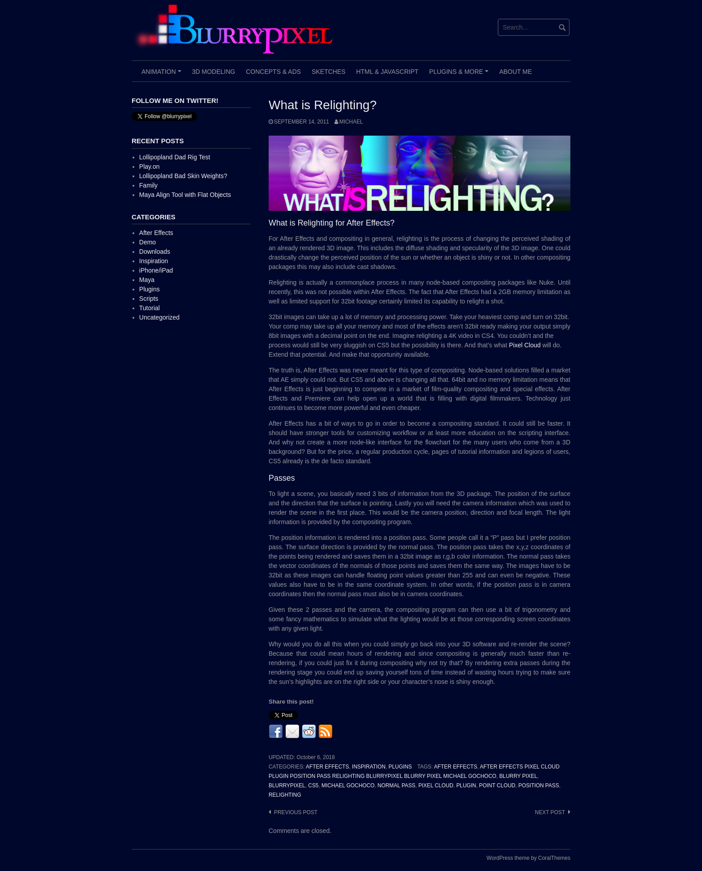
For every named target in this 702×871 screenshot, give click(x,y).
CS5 (313, 785)
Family (148, 185)
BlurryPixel (287, 785)
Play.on (149, 166)
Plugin (466, 785)
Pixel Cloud (525, 345)
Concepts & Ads (273, 71)
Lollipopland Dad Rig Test (174, 157)
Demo (147, 242)
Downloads (154, 251)
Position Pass (538, 785)
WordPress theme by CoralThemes (528, 858)
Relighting (285, 795)
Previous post (295, 812)
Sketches (328, 71)
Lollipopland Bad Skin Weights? (183, 175)
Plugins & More (460, 74)
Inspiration (368, 767)
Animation (162, 74)
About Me (515, 71)
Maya (146, 279)
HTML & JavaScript (387, 71)
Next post (550, 812)
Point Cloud (497, 785)
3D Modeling (213, 71)
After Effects (327, 767)
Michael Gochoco (347, 785)
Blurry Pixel (518, 776)
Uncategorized (159, 317)
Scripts (148, 298)
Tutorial (149, 308)
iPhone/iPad (156, 270)
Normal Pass (396, 785)
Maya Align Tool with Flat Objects (185, 194)
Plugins (400, 767)
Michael (351, 122)
